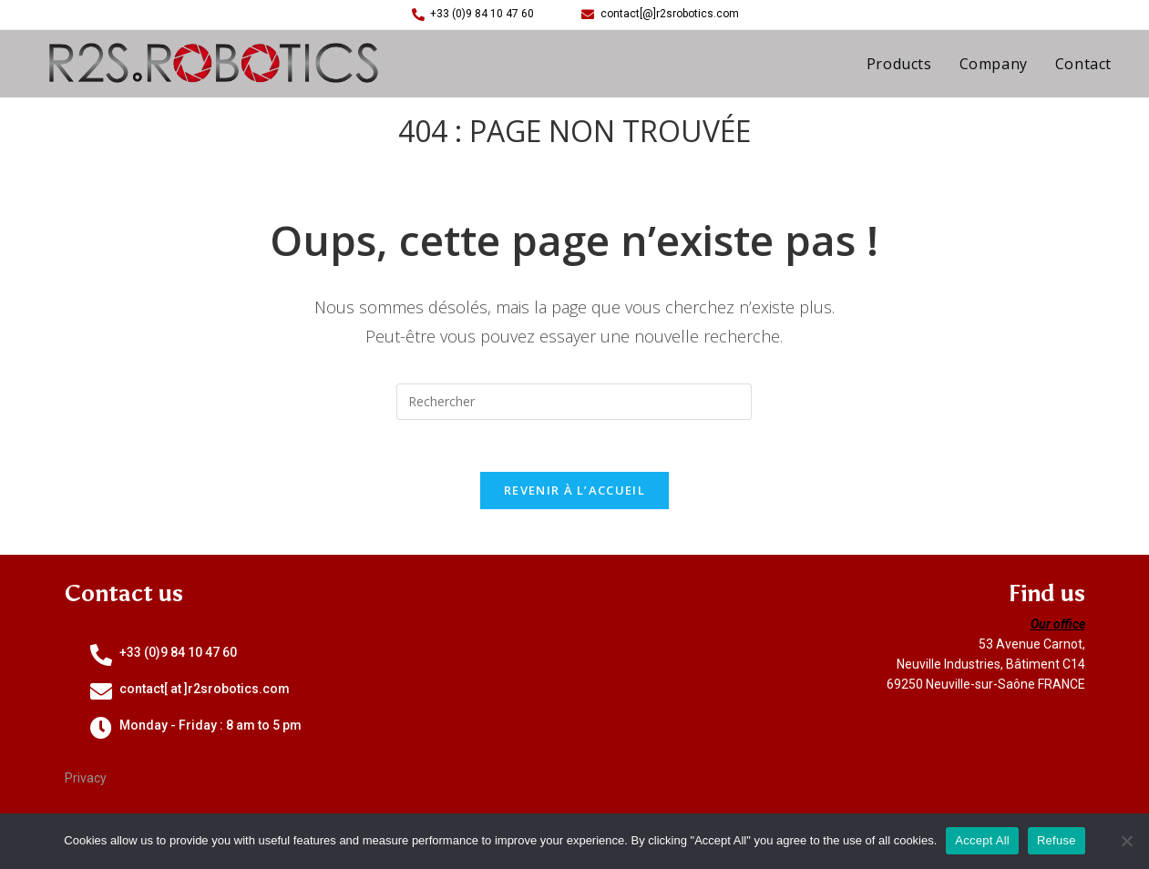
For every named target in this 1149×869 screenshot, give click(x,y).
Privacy (86, 780)
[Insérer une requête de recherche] (574, 401)
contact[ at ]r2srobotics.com (204, 691)
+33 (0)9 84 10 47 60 (178, 655)
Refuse (1056, 840)
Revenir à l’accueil (574, 493)
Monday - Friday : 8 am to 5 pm (210, 728)
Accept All (982, 840)
